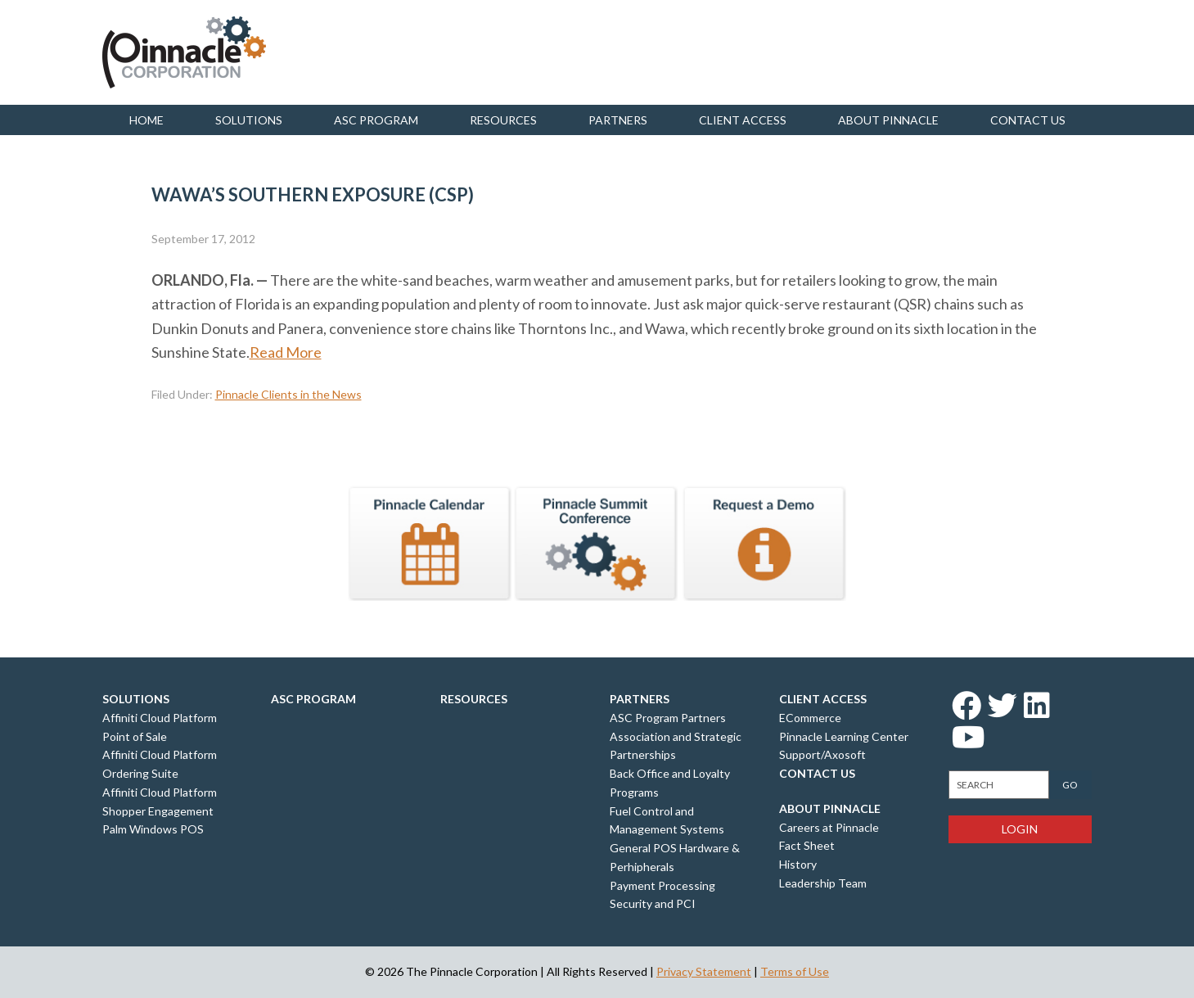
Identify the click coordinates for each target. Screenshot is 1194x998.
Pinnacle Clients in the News (288, 394)
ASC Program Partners (668, 718)
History (798, 864)
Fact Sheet (807, 845)
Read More (286, 352)
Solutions (248, 120)
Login (1020, 829)
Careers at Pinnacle (829, 827)
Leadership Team (823, 883)
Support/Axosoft (822, 754)
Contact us (1028, 120)
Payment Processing (662, 885)
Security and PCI (653, 903)
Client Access (742, 120)
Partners (617, 120)
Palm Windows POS (153, 829)
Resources (503, 120)
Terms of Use (794, 971)
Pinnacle (184, 52)
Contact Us (817, 773)
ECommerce (810, 718)
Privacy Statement (703, 971)
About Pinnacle (888, 120)
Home (146, 120)
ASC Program (376, 120)
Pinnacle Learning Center (843, 736)
